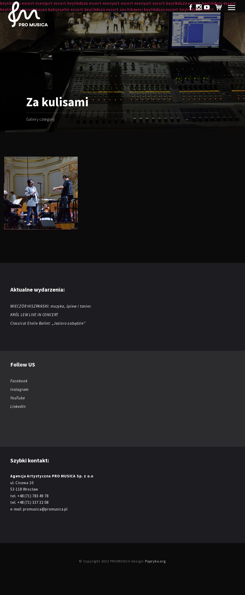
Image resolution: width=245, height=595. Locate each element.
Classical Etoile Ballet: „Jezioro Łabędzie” (47, 323)
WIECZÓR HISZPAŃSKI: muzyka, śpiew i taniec (50, 306)
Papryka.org (155, 561)
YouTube (17, 397)
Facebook (18, 380)
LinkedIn (18, 406)
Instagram (19, 389)
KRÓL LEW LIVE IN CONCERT (34, 314)
